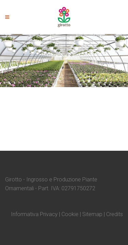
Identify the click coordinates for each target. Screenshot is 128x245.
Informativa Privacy (34, 214)
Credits (114, 214)
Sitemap (92, 214)
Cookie (70, 214)
